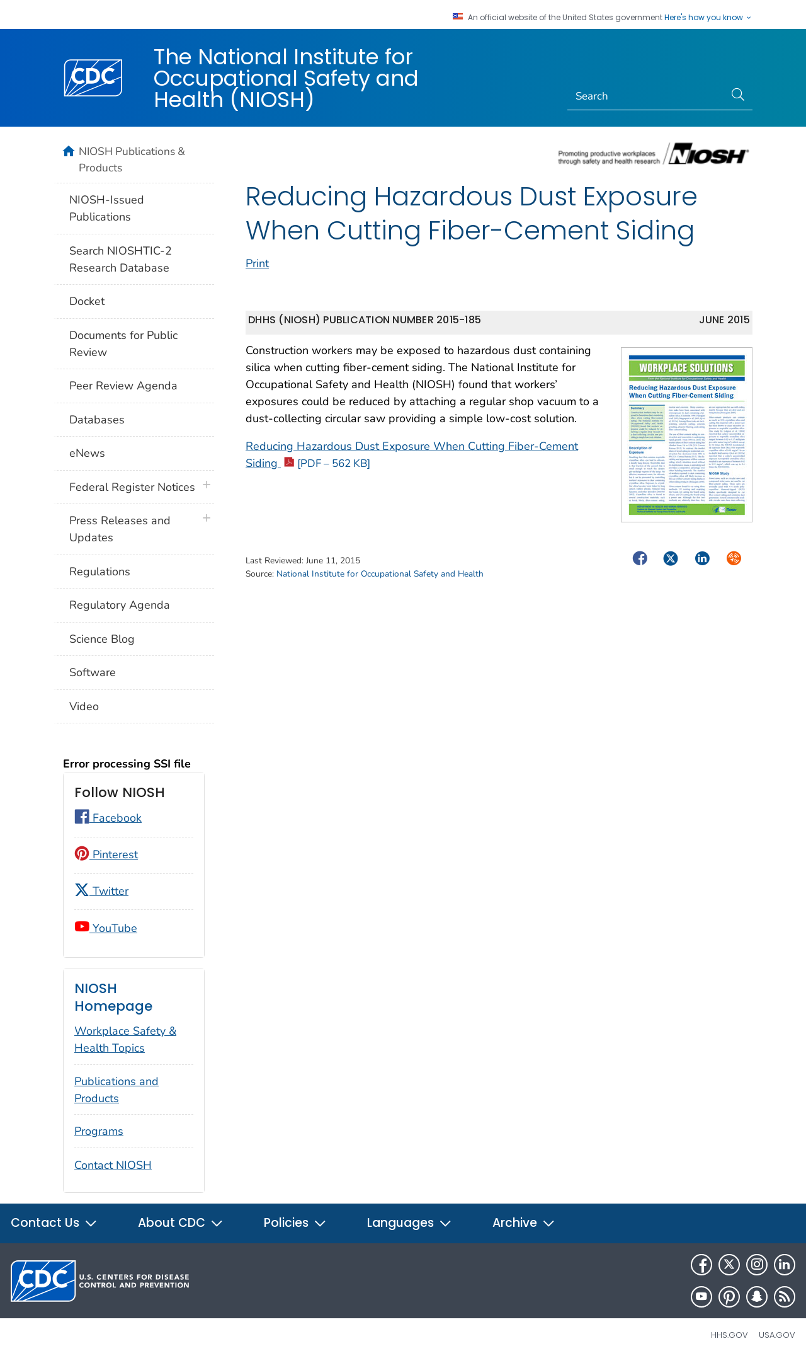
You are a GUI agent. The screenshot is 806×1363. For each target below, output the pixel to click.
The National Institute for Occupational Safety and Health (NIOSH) (286, 78)
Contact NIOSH (113, 1165)
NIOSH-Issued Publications (106, 208)
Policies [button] (295, 1222)
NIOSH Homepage (113, 997)
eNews (87, 453)
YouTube (105, 928)
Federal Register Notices (132, 487)
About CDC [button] (181, 1222)
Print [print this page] (257, 263)
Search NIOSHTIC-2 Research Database (120, 259)
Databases (97, 419)
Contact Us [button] (54, 1222)
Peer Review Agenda (123, 385)
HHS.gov (729, 1335)
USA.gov (777, 1335)
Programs (98, 1131)
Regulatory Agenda (119, 604)
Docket (87, 301)
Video (84, 706)
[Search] (646, 96)
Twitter (101, 891)
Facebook (108, 817)
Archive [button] (523, 1222)
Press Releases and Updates (120, 529)
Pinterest (106, 854)
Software (92, 672)
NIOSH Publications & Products (132, 159)
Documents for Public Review (123, 344)
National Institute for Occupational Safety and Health (380, 574)
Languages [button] (409, 1222)
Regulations (99, 571)
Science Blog (102, 639)
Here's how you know (708, 17)
